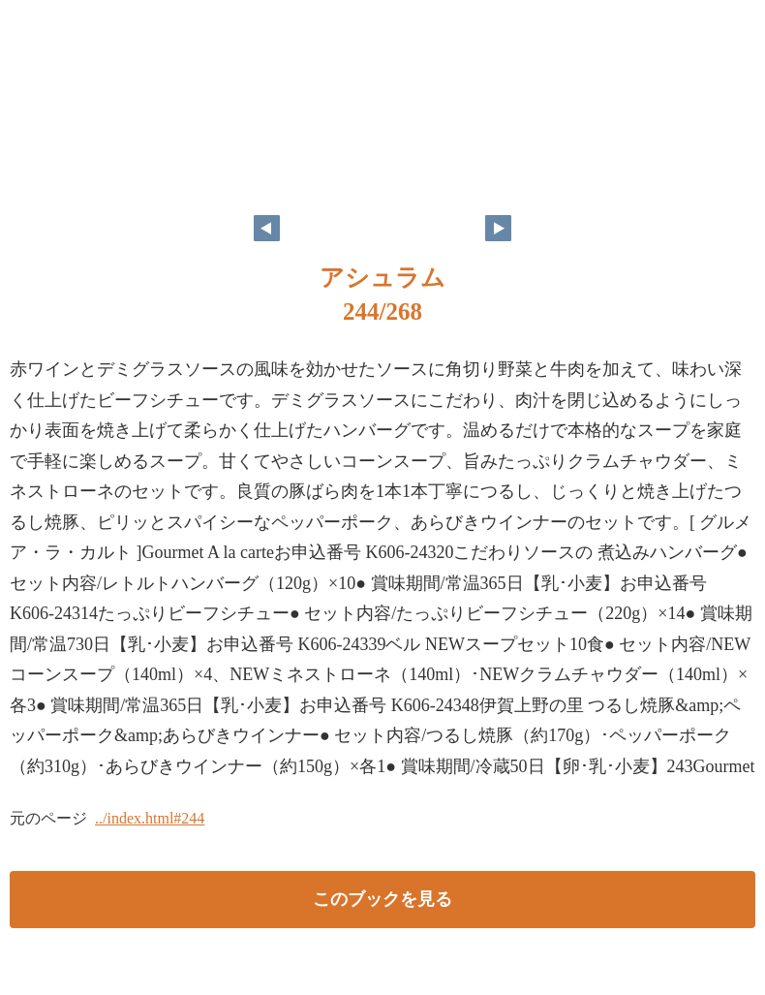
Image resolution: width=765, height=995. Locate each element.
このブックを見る (382, 899)
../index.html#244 (149, 818)
